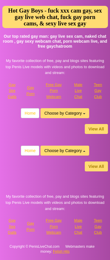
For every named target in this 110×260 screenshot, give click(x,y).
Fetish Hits (61, 251)
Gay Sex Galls (12, 90)
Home (30, 113)
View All (96, 129)
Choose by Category (64, 113)
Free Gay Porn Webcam (54, 90)
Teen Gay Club (98, 90)
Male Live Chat (78, 90)
